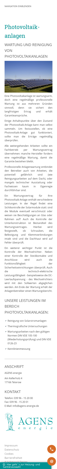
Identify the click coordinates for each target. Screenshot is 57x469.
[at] (52, 461)
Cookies (9, 453)
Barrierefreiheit (13, 458)
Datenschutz (12, 449)
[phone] (52, 449)
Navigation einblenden (18, 6)
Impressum (11, 445)
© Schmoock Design (16, 462)
